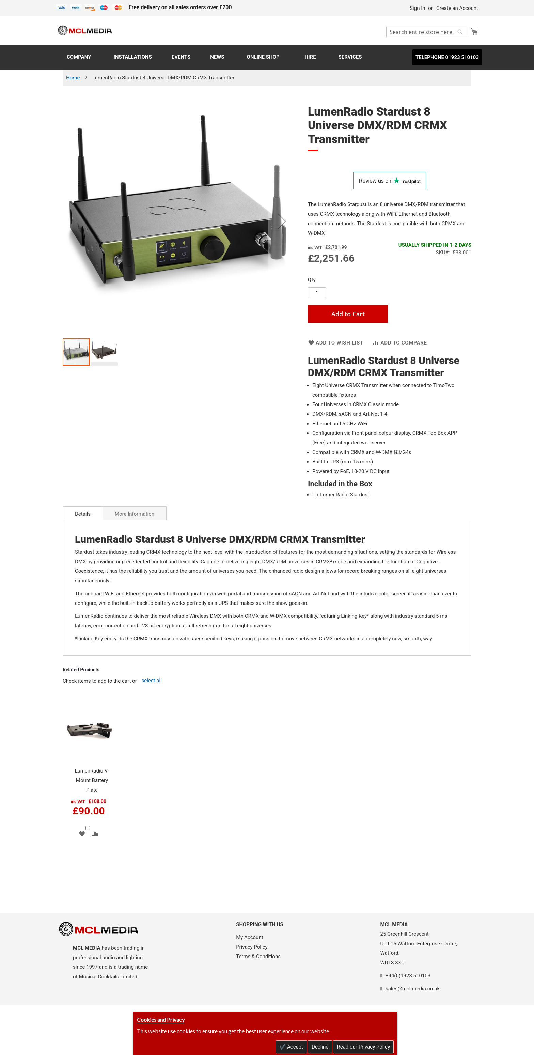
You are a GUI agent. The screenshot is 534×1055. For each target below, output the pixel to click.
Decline (320, 1047)
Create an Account (457, 8)
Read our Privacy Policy (363, 1047)
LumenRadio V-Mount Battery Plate (92, 780)
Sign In (417, 8)
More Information (134, 514)
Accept (294, 1047)
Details (83, 514)
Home (73, 78)
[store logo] (85, 30)
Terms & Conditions (258, 956)
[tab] (83, 513)
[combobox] (426, 32)
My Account (249, 937)
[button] (282, 221)
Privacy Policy (251, 947)
